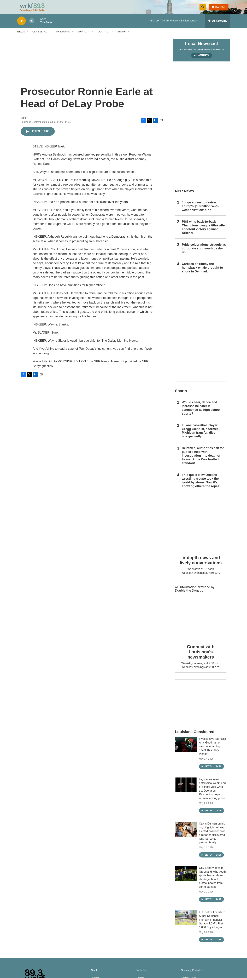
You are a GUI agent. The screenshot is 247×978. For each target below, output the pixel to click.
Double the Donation (190, 594)
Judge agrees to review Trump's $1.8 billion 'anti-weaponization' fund (200, 210)
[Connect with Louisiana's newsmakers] (200, 623)
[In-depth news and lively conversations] (200, 528)
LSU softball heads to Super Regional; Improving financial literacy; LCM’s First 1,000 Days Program (212, 924)
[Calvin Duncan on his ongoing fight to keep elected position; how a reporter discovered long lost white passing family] (186, 833)
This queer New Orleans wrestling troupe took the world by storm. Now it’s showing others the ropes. (201, 484)
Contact (103, 35)
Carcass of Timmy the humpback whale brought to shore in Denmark (202, 271)
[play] (21, 25)
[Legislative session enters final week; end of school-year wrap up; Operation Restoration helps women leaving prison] (186, 789)
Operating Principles (192, 974)
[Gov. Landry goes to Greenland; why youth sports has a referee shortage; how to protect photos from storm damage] (186, 877)
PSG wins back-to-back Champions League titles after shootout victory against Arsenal (204, 231)
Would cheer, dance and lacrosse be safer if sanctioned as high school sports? (201, 412)
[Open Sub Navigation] (27, 35)
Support (83, 35)
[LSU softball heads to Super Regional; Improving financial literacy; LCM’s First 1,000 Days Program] (186, 921)
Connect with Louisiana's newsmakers (201, 656)
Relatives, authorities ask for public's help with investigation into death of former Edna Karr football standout (203, 459)
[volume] (32, 25)
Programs (62, 35)
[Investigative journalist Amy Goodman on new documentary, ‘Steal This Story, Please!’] (186, 748)
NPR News (184, 195)
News (21, 35)
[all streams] (217, 25)
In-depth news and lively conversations (201, 564)
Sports (181, 395)
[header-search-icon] (203, 9)
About (122, 35)
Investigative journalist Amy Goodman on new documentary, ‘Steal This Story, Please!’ (212, 750)
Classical (39, 35)
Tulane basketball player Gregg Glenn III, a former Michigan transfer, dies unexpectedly (200, 435)
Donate (221, 9)
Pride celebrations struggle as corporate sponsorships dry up (204, 252)
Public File (141, 974)
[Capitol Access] (200, 107)
